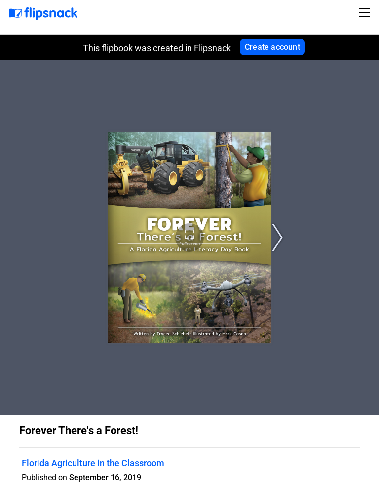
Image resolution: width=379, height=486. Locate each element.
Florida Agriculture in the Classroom (93, 463)
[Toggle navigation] (365, 13)
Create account (272, 47)
